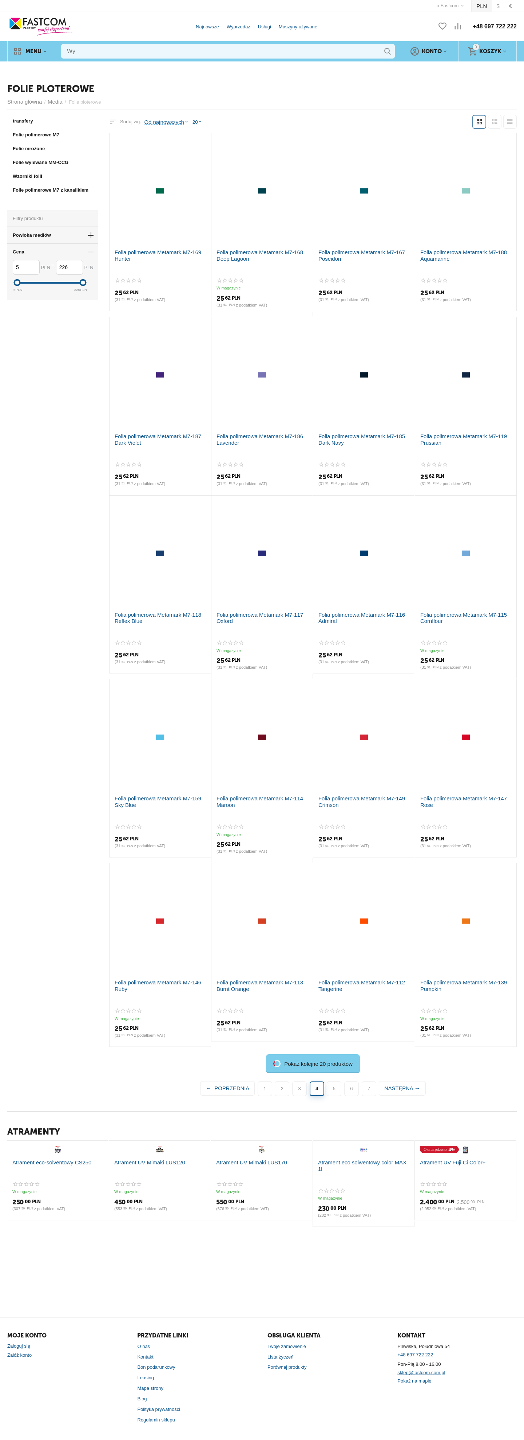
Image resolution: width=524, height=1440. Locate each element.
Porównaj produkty (287, 1357)
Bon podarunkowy (156, 1357)
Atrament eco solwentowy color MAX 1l (359, 1234)
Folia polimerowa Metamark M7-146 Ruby (158, 974)
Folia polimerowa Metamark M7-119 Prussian (458, 435)
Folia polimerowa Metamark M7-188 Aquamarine (458, 253)
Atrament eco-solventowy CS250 (46, 1234)
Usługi (264, 26)
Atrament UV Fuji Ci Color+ (448, 1234)
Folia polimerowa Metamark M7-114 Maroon (254, 794)
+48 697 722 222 (495, 26)
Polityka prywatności (158, 1399)
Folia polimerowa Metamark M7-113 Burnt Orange (261, 977)
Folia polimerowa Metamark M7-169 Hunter (160, 250)
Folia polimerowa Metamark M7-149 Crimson (356, 794)
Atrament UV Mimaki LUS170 (247, 1234)
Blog (142, 1388)
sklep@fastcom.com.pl (421, 1362)
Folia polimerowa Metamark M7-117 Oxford (262, 609)
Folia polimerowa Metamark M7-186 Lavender (254, 435)
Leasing (145, 1367)
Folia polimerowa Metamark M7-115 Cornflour (458, 612)
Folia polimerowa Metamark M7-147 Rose (464, 792)
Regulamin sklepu (156, 1409)
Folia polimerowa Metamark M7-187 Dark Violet (158, 435)
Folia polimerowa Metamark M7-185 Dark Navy (361, 435)
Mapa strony (150, 1378)
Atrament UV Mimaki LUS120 (145, 1234)
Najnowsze (207, 26)
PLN (483, 6)
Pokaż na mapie (414, 1370)
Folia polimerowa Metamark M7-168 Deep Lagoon (261, 253)
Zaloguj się (18, 1336)
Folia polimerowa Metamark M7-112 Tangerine (356, 977)
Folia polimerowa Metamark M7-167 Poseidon (356, 253)
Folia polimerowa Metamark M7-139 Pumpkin (458, 977)
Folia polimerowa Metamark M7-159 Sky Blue (157, 794)
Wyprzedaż (238, 26)
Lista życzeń (280, 1346)
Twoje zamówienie (286, 1336)
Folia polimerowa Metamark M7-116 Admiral (356, 612)
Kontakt (145, 1346)
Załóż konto (19, 1345)
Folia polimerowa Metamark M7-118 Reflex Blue (160, 612)
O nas (143, 1336)
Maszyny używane (298, 26)
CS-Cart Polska (75, 1431)
